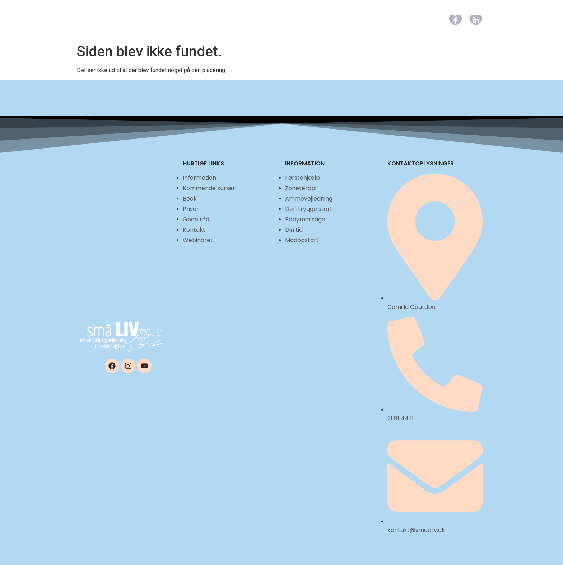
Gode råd (376, 20)
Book (314, 20)
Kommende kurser (269, 20)
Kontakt (414, 20)
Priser (342, 20)
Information (210, 20)
